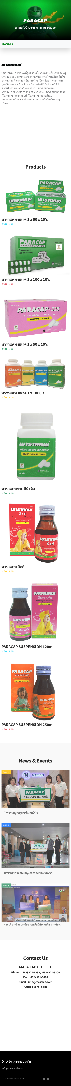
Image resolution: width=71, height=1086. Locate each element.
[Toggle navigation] (67, 44)
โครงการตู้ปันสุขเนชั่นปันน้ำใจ (21, 823)
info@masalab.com (13, 1068)
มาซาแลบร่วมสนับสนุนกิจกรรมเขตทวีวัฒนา (28, 883)
